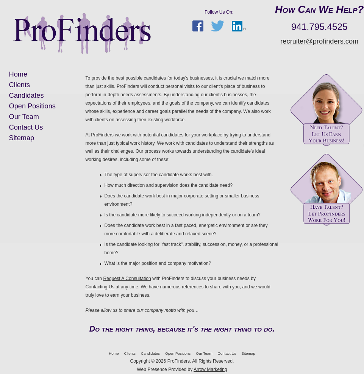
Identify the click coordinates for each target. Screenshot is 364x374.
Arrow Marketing (210, 369)
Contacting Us (100, 286)
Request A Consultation (127, 278)
